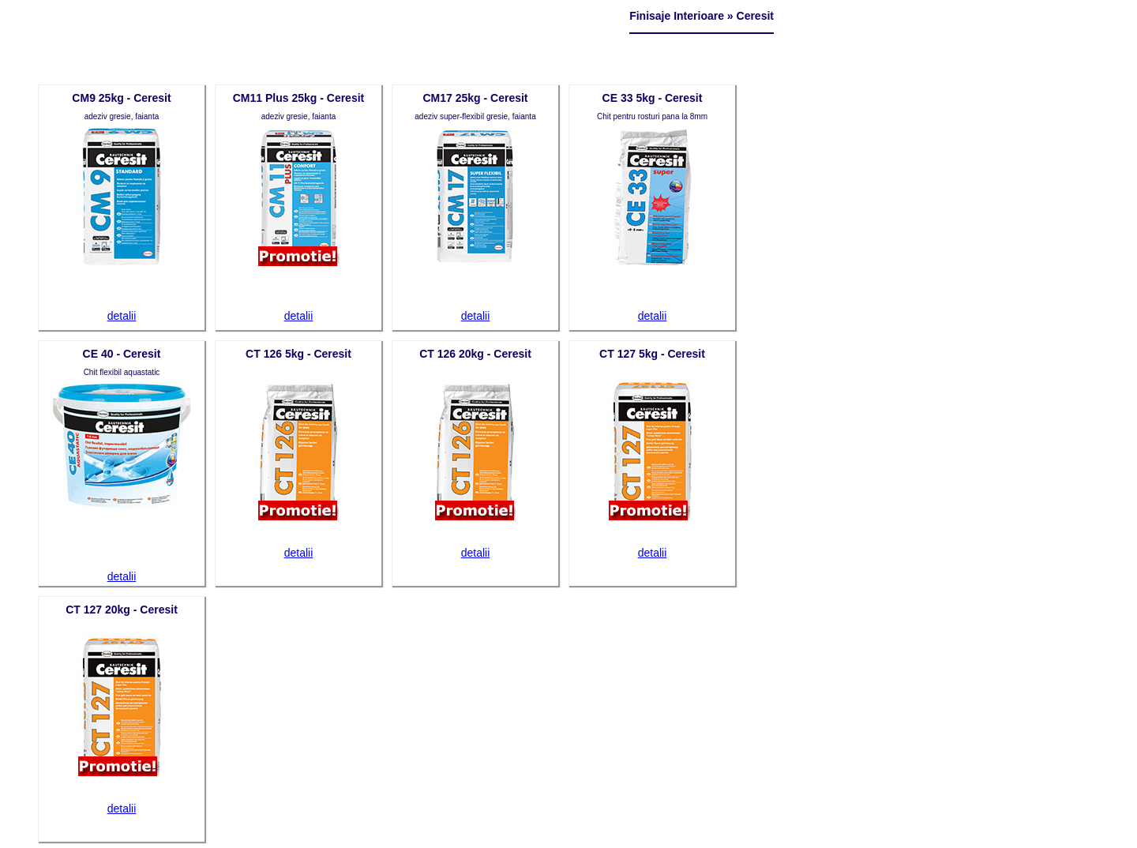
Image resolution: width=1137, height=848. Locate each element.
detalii (122, 316)
